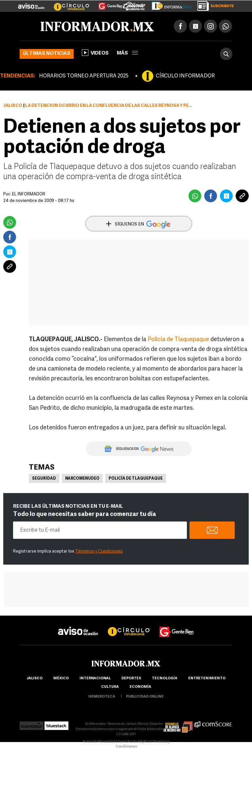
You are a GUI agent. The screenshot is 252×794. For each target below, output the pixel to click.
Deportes (131, 678)
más (127, 53)
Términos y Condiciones (99, 551)
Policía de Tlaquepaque (178, 340)
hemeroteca (101, 697)
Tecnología (164, 678)
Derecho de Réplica (133, 742)
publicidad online (145, 697)
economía (140, 687)
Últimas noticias (46, 53)
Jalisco (12, 106)
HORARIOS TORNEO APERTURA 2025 (83, 76)
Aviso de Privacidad (98, 742)
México (61, 678)
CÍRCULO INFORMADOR (185, 76)
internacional (95, 678)
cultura (110, 687)
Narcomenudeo (82, 479)
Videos (95, 52)
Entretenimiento (206, 678)
